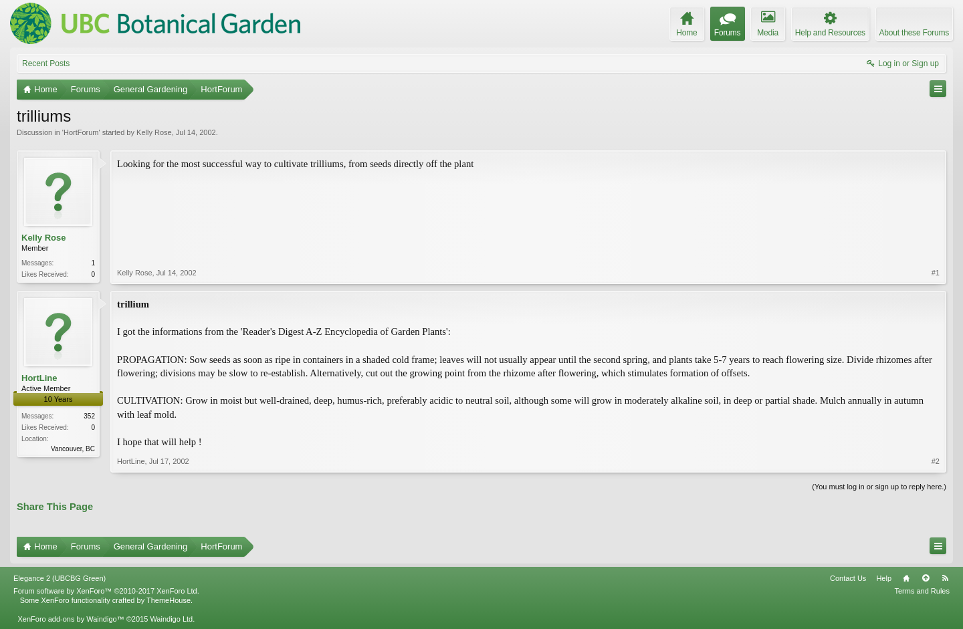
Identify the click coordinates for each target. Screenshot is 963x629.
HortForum (81, 132)
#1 (936, 273)
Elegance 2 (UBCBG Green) (59, 578)
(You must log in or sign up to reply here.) (879, 487)
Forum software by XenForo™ (106, 591)
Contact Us (848, 578)
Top (925, 578)
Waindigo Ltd (171, 619)
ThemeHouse (168, 600)
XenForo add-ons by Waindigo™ (70, 619)
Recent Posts (46, 63)
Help (883, 578)
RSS (945, 578)
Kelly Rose (154, 132)
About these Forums (914, 32)
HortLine (39, 378)
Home (906, 578)
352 (89, 416)
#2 (936, 461)
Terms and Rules (922, 591)
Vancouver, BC (73, 449)
